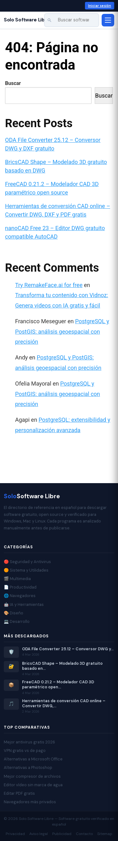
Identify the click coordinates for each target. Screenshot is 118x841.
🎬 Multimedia (17, 578)
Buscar (13, 83)
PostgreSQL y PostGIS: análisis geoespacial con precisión (62, 331)
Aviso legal (38, 833)
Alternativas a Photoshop (28, 767)
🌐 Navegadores (20, 595)
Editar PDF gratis (19, 793)
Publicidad (61, 833)
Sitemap (104, 833)
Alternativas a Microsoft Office (33, 759)
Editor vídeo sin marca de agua (33, 784)
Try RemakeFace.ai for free (48, 285)
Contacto (84, 833)
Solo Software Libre (27, 20)
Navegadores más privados (30, 801)
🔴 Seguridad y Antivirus (27, 561)
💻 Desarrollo (17, 621)
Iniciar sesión (99, 5)
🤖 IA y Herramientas (24, 604)
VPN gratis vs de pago (25, 750)
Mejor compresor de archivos (32, 776)
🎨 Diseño (13, 613)
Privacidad (15, 833)
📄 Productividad (20, 587)
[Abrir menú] (108, 20)
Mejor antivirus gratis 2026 (29, 742)
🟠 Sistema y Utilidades (26, 570)
